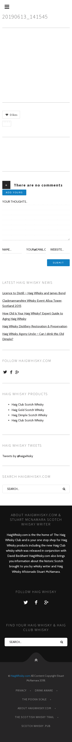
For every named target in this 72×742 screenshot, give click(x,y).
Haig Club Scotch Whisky (28, 404)
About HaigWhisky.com (34, 708)
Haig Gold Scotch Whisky (28, 410)
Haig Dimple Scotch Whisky (29, 415)
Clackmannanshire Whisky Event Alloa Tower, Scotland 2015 (32, 303)
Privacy (21, 690)
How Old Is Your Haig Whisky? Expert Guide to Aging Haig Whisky (32, 316)
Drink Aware (44, 690)
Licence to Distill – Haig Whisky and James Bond (33, 293)
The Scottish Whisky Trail (34, 717)
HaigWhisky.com (20, 676)
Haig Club (59, 545)
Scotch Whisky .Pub (36, 726)
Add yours (14, 192)
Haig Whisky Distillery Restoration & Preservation (34, 326)
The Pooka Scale (34, 699)
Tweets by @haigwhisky (17, 456)
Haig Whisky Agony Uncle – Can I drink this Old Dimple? (33, 336)
